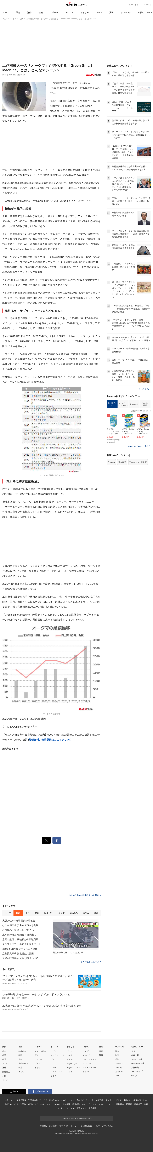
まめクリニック (67, 1100)
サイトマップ (137, 1071)
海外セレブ (23, 1063)
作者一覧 (135, 1055)
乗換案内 (120, 1104)
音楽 (20, 1059)
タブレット (134, 404)
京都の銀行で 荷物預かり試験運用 (20, 939)
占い (84, 1104)
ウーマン (92, 1104)
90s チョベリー (89, 1067)
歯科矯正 (138, 1104)
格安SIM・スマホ (141, 1100)
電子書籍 (92, 1108)
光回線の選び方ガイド (37, 1100)
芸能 (41, 12)
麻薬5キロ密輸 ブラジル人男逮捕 (19, 949)
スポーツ (54, 12)
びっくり (70, 1051)
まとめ (5, 1063)
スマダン (87, 1051)
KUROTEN (21, 1100)
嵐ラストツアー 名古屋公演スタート (21, 944)
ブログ (118, 1100)
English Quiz (72, 1063)
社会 (4, 1051)
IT (51, 1063)
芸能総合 (22, 1051)
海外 (29, 12)
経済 (4, 1055)
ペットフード (62, 1108)
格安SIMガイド (11, 1104)
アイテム (109, 1100)
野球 (36, 1055)
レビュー (54, 1051)
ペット (70, 1071)
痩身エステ (81, 1108)
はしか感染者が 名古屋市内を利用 (20, 925)
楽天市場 (122, 462)
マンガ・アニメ (57, 1055)
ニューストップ (133, 5)
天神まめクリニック (84, 1100)
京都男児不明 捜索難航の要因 (18, 953)
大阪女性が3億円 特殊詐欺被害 (18, 920)
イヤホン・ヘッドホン (123, 404)
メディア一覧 (137, 1059)
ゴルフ (37, 1063)
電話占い (127, 1100)
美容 (146, 1104)
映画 (20, 1055)
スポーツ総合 (40, 1051)
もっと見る (144, 389)
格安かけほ (33, 1104)
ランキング (126, 12)
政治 (4, 1059)
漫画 (111, 12)
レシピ (101, 1104)
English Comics (73, 1067)
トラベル (87, 1063)
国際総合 (6, 1072)
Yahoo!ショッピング (138, 462)
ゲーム (53, 1059)
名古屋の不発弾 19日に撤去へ (18, 930)
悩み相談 (66, 1104)
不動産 (129, 1104)
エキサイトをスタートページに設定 (76, 1118)
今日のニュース (145, 12)
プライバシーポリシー (68, 1126)
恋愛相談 (76, 1104)
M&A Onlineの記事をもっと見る (85, 895)
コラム (99, 12)
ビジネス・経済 (145, 404)
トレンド (69, 12)
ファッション (56, 1071)
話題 (101, 1055)
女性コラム (87, 1055)
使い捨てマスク (112, 404)
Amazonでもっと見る (138, 446)
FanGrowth (54, 1100)
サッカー (38, 1059)
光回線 (23, 1104)
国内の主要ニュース (90, 962)
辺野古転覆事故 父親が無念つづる (20, 958)
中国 (4, 1076)
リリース (135, 1051)
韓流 (20, 1067)
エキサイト (147, 5)
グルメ (53, 1067)
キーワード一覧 (137, 1063)
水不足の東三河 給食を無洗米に (19, 934)
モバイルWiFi (45, 1104)
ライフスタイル (89, 1059)
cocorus (57, 1104)
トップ (8, 913)
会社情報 (43, 1126)
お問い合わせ (107, 1126)
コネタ (70, 1055)
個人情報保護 (86, 1126)
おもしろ (85, 12)
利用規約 (53, 1126)
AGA (72, 1108)
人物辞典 (135, 1067)
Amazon (111, 462)
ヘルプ (134, 1076)
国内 (18, 12)
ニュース (5, 12)
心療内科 (99, 1100)
